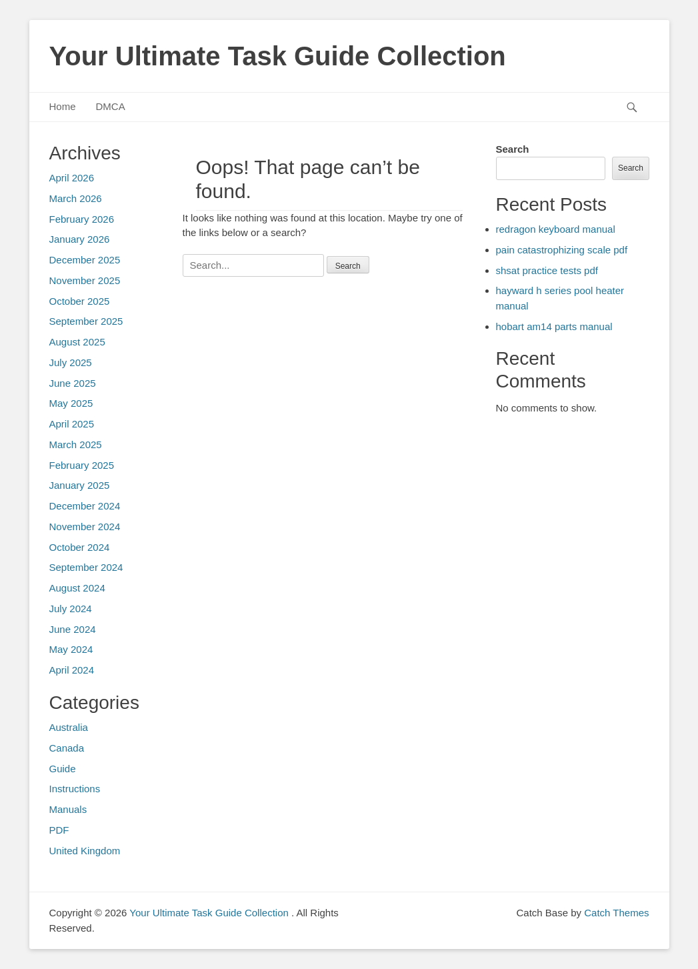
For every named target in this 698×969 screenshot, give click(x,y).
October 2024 (79, 547)
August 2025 (77, 341)
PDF (59, 830)
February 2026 (82, 219)
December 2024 (85, 506)
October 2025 (79, 301)
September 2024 (86, 567)
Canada (67, 748)
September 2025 (86, 321)
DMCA (110, 106)
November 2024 (85, 526)
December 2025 (85, 259)
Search (512, 149)
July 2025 (70, 362)
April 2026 (72, 177)
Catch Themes (616, 912)
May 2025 (71, 403)
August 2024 (77, 588)
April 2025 (72, 423)
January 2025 (79, 485)
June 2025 (72, 383)
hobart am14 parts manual (554, 326)
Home (62, 106)
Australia (68, 727)
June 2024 (72, 629)
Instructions (75, 788)
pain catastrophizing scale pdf (562, 249)
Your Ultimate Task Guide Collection (277, 56)
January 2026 (79, 239)
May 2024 (71, 649)
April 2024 (72, 670)
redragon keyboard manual (555, 229)
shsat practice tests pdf (547, 270)
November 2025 (85, 280)
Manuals (68, 809)
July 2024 (70, 608)
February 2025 (82, 465)
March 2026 (75, 198)
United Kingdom (85, 850)
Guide (62, 768)
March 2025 (75, 444)
